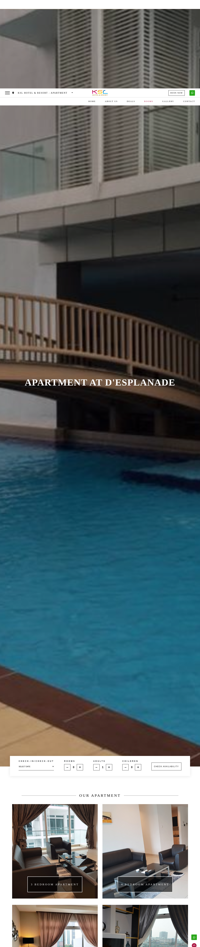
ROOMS (69, 669)
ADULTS (99, 669)
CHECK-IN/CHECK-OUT (36, 669)
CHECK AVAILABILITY (166, 675)
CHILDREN (130, 669)
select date (36, 675)
